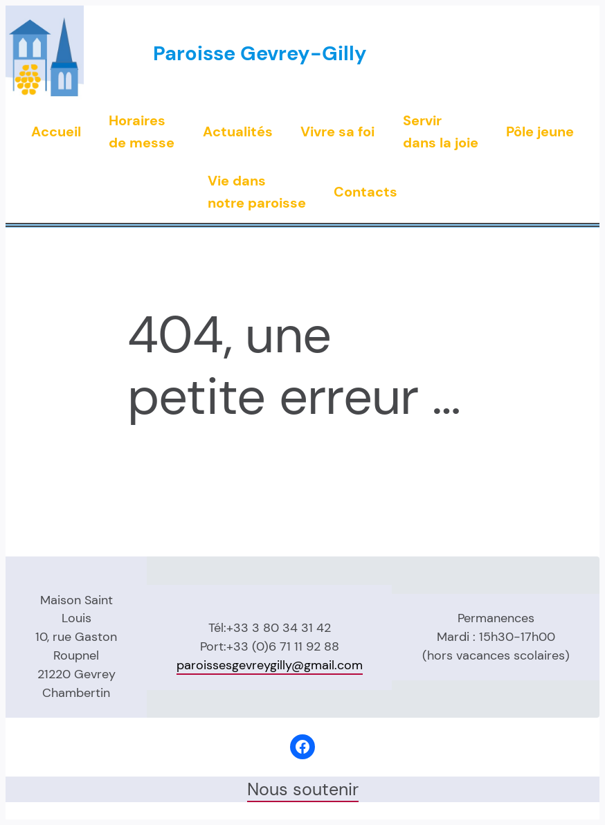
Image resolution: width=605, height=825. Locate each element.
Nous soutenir (303, 789)
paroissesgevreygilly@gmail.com (270, 665)
